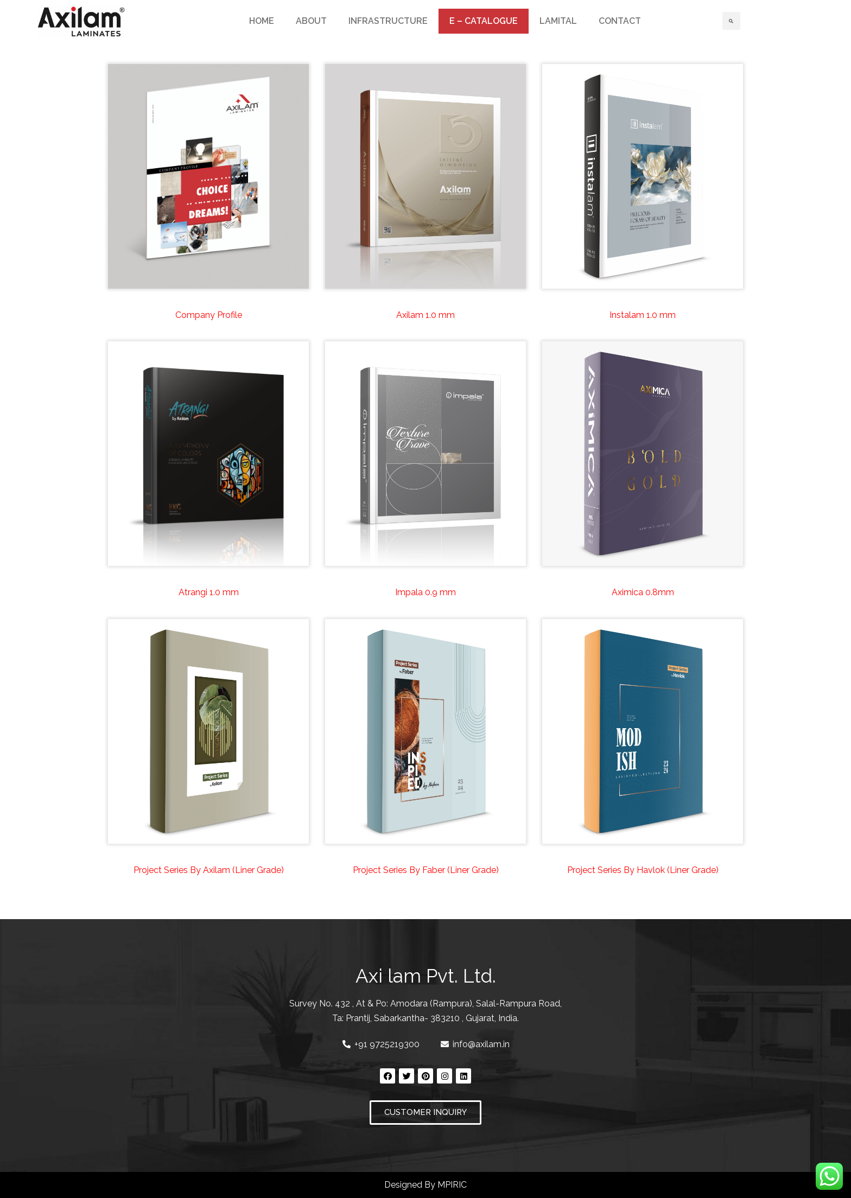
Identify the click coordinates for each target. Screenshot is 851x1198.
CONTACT (620, 21)
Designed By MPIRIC (425, 1185)
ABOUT (311, 21)
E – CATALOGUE (483, 21)
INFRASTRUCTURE (388, 21)
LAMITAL (558, 21)
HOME (261, 21)
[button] (425, 1112)
